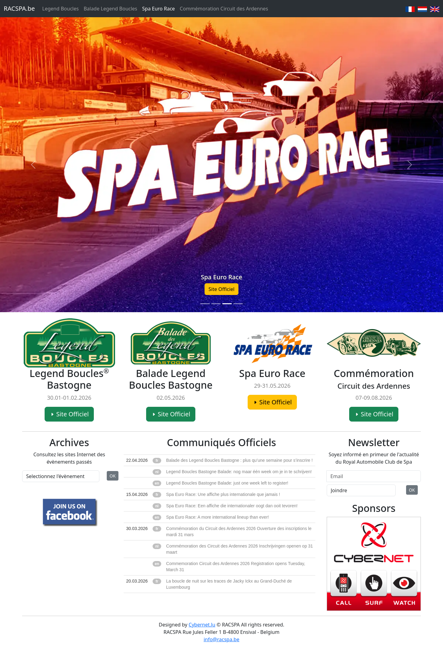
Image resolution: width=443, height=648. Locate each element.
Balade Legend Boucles (110, 8)
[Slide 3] (227, 303)
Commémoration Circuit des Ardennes (224, 8)
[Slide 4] (238, 303)
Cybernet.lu (202, 624)
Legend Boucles (60, 8)
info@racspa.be (221, 639)
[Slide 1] (205, 303)
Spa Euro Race (158, 8)
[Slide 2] (216, 303)
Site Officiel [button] (221, 289)
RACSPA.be (19, 8)
